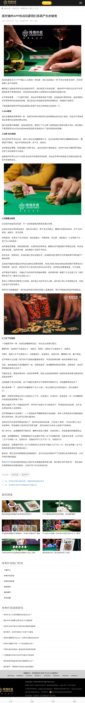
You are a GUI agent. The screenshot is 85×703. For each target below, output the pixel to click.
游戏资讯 (7, 587)
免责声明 (36, 695)
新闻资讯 (24, 8)
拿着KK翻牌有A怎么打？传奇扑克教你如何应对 (21, 638)
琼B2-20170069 (76, 689)
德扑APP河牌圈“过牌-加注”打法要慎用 (18, 620)
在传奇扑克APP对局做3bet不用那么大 (23, 485)
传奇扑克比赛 (9, 581)
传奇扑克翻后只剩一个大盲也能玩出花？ (19, 643)
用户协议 (53, 695)
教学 (31, 8)
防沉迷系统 (28, 695)
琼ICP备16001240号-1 (32, 692)
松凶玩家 (15, 475)
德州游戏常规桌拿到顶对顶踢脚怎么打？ (19, 661)
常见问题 (7, 598)
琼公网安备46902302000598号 (60, 692)
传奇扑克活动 (9, 576)
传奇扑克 (15, 8)
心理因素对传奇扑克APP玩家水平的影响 (19, 655)
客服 (32, 699)
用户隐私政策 (44, 695)
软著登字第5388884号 (45, 689)
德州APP (15, 80)
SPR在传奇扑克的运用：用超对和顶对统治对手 (26, 481)
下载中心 (7, 570)
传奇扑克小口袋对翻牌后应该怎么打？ (18, 615)
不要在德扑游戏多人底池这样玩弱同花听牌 (20, 649)
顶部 (74, 699)
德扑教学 (7, 592)
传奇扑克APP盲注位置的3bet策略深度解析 (20, 626)
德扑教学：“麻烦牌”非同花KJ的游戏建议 (19, 667)
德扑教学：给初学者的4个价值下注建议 (18, 632)
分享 (10, 699)
